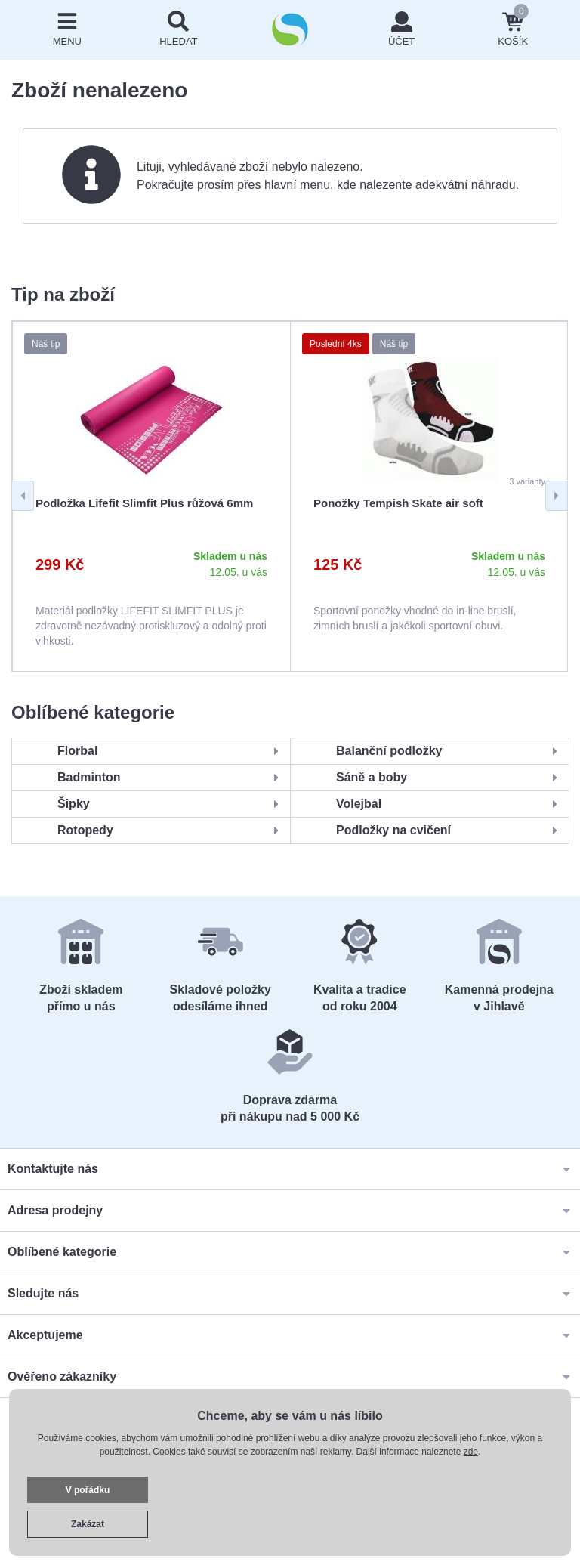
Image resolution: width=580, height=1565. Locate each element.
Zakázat (87, 1524)
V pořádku (88, 1490)
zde (471, 1451)
